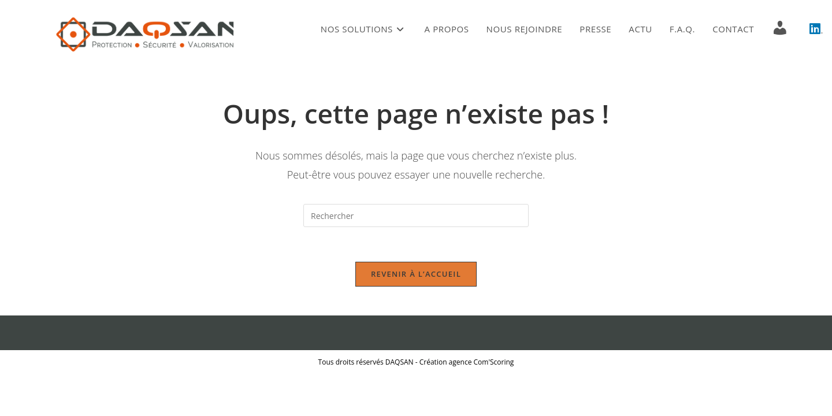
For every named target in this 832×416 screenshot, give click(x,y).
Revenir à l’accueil (416, 274)
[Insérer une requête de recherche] (416, 215)
